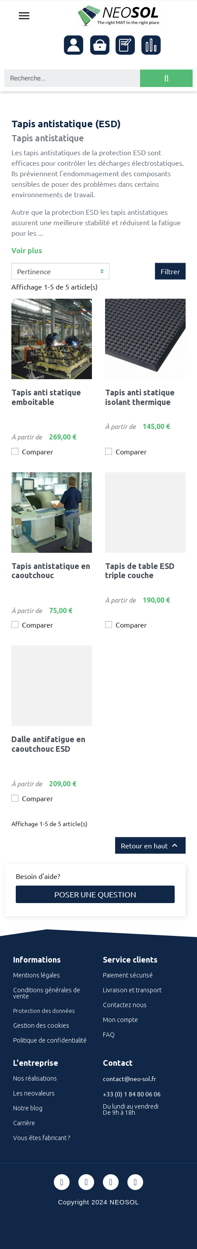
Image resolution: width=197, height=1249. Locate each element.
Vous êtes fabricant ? (41, 1137)
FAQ (109, 1034)
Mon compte (120, 1019)
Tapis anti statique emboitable (46, 397)
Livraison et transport (132, 990)
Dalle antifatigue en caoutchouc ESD (48, 744)
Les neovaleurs (34, 1093)
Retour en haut (150, 845)
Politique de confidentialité (50, 1040)
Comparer (37, 451)
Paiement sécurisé (128, 975)
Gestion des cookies (41, 1025)
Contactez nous (125, 1004)
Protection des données (43, 1011)
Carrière (24, 1123)
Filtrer (170, 271)
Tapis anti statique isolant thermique (140, 397)
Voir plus (26, 251)
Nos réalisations (35, 1078)
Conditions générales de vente (46, 993)
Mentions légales (36, 975)
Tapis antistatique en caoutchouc (50, 571)
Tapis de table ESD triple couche (140, 571)
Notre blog (27, 1108)
